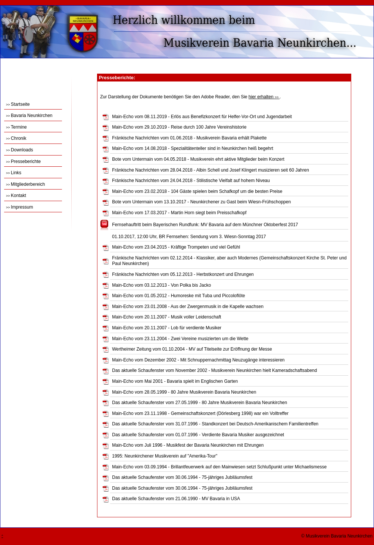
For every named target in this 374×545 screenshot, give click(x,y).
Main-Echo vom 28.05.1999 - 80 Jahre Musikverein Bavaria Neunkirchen (184, 392)
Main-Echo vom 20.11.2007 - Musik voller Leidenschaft (166, 317)
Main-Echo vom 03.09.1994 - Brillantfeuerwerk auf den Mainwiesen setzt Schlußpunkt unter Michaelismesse (219, 466)
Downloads (19, 150)
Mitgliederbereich (25, 184)
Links (13, 172)
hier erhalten (264, 96)
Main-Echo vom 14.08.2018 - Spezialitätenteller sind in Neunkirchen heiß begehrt (192, 148)
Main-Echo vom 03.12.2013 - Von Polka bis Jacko (161, 285)
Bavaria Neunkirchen (29, 115)
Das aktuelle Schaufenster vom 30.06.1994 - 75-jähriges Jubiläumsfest (182, 477)
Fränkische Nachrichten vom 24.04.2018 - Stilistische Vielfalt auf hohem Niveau (191, 180)
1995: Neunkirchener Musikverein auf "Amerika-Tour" (164, 456)
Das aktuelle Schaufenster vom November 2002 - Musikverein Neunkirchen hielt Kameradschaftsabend (214, 370)
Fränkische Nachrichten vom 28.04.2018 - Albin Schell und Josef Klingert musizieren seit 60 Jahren (210, 170)
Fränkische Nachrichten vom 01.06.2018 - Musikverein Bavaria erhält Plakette (189, 138)
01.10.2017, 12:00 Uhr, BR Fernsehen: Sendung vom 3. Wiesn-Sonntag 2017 (189, 236)
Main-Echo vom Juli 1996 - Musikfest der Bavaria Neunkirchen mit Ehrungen (188, 445)
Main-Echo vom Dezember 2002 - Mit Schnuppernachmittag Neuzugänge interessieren (198, 360)
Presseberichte (23, 161)
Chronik (16, 138)
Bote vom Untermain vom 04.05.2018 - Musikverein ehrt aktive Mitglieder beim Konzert (198, 159)
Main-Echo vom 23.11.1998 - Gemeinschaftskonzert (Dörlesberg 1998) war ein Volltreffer (200, 413)
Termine (16, 127)
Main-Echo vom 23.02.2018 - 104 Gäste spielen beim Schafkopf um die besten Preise (197, 191)
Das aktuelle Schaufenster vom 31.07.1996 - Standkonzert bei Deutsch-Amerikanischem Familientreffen (215, 424)
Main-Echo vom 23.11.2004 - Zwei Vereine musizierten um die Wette (180, 338)
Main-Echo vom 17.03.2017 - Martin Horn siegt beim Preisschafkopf (179, 212)
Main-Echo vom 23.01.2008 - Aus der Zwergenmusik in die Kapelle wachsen (188, 306)
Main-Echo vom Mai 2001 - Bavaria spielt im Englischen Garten (175, 381)
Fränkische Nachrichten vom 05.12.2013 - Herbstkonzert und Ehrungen (183, 274)
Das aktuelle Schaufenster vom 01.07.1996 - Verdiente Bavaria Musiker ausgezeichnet (198, 434)
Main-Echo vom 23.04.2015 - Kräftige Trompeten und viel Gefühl (176, 247)
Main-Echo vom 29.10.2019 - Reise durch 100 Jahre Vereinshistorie (179, 127)
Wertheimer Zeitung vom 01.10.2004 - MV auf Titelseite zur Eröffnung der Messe (192, 349)
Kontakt (16, 195)
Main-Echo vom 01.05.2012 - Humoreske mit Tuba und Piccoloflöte (178, 295)
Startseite (18, 104)
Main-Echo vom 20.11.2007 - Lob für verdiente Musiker (166, 327)
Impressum (19, 207)
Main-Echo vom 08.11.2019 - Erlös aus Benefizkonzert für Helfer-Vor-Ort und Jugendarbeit (202, 116)
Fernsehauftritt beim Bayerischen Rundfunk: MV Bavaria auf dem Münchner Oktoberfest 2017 (205, 224)
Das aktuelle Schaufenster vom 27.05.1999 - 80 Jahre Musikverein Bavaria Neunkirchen (199, 402)
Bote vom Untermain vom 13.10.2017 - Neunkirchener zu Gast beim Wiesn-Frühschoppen (201, 201)
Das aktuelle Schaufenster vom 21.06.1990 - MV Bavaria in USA (176, 498)
